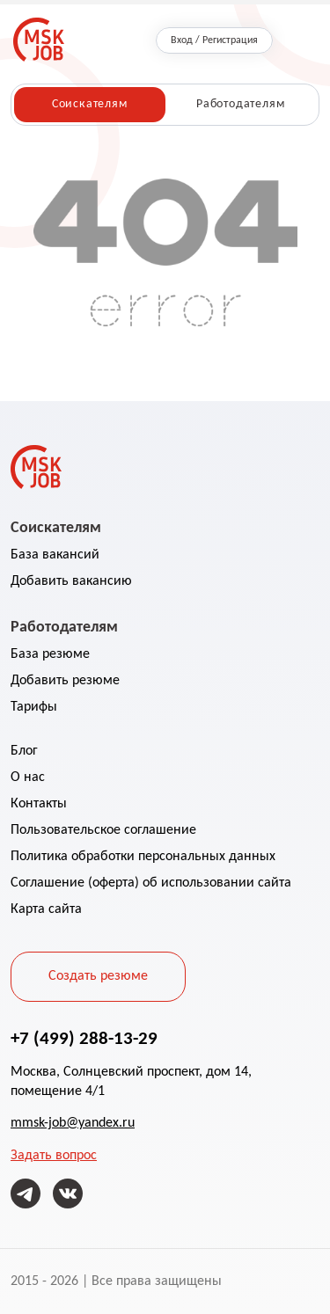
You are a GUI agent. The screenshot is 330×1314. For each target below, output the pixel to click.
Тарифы (34, 707)
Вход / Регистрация (214, 40)
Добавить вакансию (71, 581)
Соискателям (90, 104)
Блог (24, 751)
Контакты (39, 804)
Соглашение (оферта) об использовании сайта (151, 883)
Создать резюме (98, 976)
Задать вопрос (54, 1156)
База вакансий (55, 555)
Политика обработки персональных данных (143, 857)
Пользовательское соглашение (103, 830)
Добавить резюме (65, 681)
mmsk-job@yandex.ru (73, 1123)
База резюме (50, 654)
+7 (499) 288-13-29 (84, 1037)
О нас (28, 777)
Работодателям (240, 104)
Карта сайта (46, 909)
